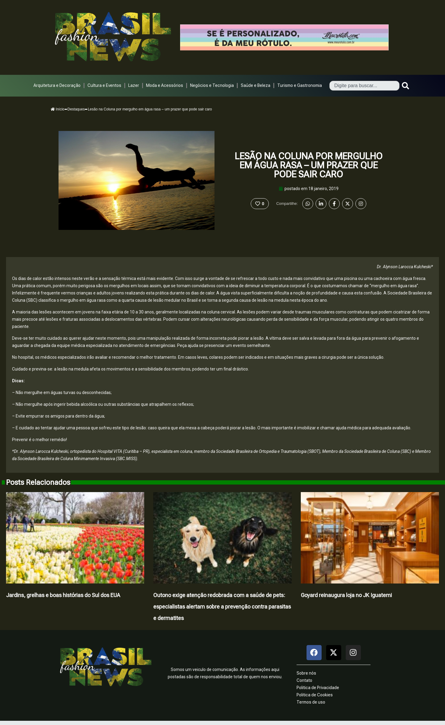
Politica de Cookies (315, 694)
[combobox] (364, 86)
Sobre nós (306, 673)
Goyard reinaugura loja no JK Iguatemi (346, 595)
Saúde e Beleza (255, 85)
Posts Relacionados (38, 482)
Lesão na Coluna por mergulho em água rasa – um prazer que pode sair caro (309, 165)
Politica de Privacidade (318, 687)
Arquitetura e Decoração (57, 85)
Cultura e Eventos (104, 85)
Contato (304, 680)
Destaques (76, 109)
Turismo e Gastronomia (299, 85)
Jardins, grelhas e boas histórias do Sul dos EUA (63, 595)
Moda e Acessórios (164, 85)
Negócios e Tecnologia (212, 85)
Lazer (133, 85)
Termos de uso (311, 702)
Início (58, 109)
